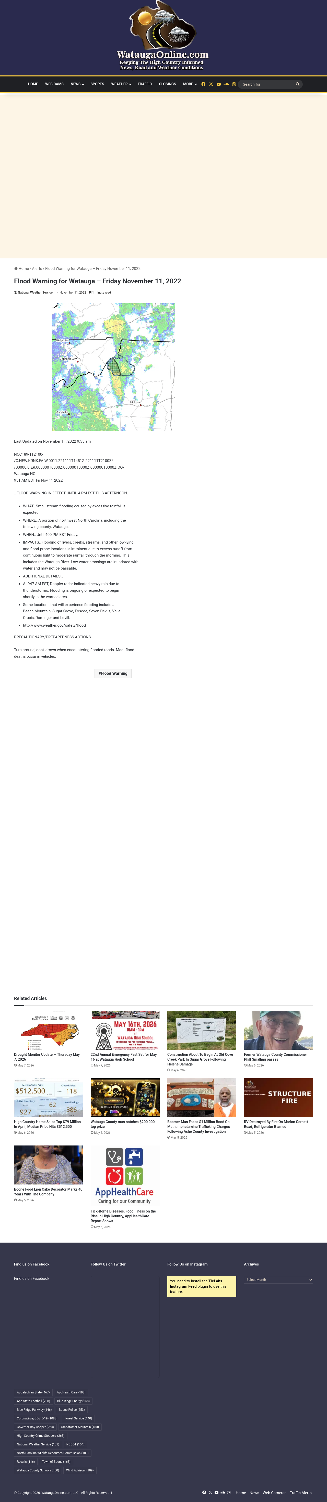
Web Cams (54, 84)
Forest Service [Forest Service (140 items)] (78, 1418)
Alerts (37, 268)
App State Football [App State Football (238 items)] (33, 1401)
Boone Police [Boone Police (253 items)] (72, 1410)
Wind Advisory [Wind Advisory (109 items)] (80, 1470)
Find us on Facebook (31, 1278)
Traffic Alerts (301, 1493)
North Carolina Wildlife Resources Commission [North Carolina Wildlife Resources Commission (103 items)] (53, 1453)
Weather (119, 84)
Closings (167, 84)
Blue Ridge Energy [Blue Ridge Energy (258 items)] (73, 1401)
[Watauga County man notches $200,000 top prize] (125, 1097)
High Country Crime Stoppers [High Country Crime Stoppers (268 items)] (41, 1436)
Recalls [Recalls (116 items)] (26, 1462)
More (188, 84)
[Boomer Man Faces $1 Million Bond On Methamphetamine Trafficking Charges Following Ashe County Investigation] (201, 1097)
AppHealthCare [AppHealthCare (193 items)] (71, 1392)
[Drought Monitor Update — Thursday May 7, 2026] (48, 1030)
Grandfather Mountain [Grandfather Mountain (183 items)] (80, 1427)
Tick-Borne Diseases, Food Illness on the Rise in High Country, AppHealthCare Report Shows (123, 1216)
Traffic (145, 84)
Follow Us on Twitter (108, 1264)
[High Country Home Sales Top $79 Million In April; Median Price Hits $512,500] (48, 1097)
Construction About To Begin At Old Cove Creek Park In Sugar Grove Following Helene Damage (200, 1059)
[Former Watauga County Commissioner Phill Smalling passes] (278, 1030)
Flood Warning (114, 673)
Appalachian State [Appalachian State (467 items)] (33, 1392)
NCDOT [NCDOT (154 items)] (75, 1444)
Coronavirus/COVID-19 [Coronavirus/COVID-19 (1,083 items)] (37, 1418)
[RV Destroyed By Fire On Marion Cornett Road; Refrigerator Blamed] (278, 1097)
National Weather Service (35, 292)
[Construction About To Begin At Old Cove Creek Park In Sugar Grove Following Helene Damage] (201, 1030)
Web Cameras (274, 1493)
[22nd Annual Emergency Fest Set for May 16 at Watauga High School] (125, 1030)
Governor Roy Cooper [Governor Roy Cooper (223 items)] (35, 1427)
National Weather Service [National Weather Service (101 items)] (38, 1444)
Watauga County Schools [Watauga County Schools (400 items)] (38, 1470)
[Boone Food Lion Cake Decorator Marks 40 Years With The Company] (48, 1164)
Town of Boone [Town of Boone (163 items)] (56, 1462)
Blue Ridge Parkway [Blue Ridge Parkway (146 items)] (34, 1410)
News (76, 84)
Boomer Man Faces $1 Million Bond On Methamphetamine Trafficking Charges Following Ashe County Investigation (198, 1127)
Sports (97, 84)
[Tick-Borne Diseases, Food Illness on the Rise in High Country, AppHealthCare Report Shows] (125, 1175)
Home (33, 84)
